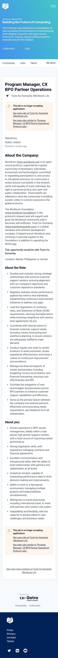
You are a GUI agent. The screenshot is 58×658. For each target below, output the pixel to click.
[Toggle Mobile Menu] (53, 6)
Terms (10, 641)
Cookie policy (34, 606)
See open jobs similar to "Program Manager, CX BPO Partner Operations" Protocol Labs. (31, 123)
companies (8, 63)
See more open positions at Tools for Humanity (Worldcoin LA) (29, 571)
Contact (11, 637)
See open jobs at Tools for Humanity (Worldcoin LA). (30, 115)
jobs (22, 63)
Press (10, 630)
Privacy (11, 633)
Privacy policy (21, 606)
